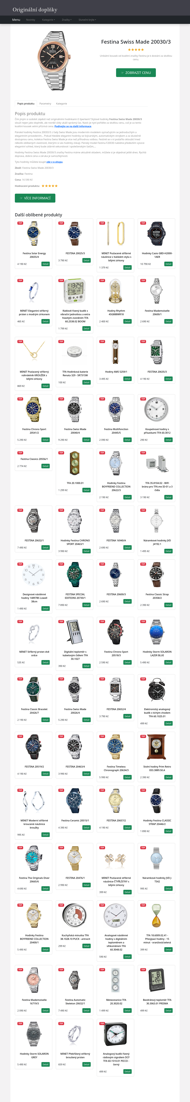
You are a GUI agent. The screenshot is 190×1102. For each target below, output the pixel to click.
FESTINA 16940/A (116, 540)
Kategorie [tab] (61, 103)
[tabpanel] (81, 150)
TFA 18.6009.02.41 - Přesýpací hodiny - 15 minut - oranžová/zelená (157, 939)
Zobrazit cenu (138, 72)
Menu (16, 20)
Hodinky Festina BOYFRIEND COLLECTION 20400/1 (34, 939)
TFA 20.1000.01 (75, 483)
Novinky (30, 19)
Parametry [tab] (45, 103)
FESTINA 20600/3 (116, 594)
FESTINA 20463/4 (75, 766)
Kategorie (47, 19)
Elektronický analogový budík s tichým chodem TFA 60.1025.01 (157, 713)
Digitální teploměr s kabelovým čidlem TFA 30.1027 (75, 655)
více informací (37, 198)
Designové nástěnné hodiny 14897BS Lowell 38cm (34, 598)
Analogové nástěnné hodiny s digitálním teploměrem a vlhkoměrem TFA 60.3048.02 (116, 942)
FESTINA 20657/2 (116, 820)
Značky (66, 19)
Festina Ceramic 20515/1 (75, 820)
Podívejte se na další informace (72, 126)
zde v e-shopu (54, 162)
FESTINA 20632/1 (34, 540)
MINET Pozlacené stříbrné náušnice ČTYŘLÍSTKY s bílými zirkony (116, 881)
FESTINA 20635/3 (157, 371)
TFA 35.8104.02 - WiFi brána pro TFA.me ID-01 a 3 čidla (157, 486)
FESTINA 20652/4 (116, 709)
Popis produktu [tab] (25, 103)
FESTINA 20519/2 (34, 766)
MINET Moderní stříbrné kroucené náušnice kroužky (34, 824)
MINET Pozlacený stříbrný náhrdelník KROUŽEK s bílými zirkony (34, 375)
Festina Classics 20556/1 (34, 459)
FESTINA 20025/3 (75, 253)
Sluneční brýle (86, 19)
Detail (45, 264)
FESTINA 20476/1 (75, 878)
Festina (143, 55)
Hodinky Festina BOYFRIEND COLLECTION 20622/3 (116, 486)
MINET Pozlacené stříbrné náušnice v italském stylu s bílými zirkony (116, 257)
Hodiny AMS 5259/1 (116, 371)
